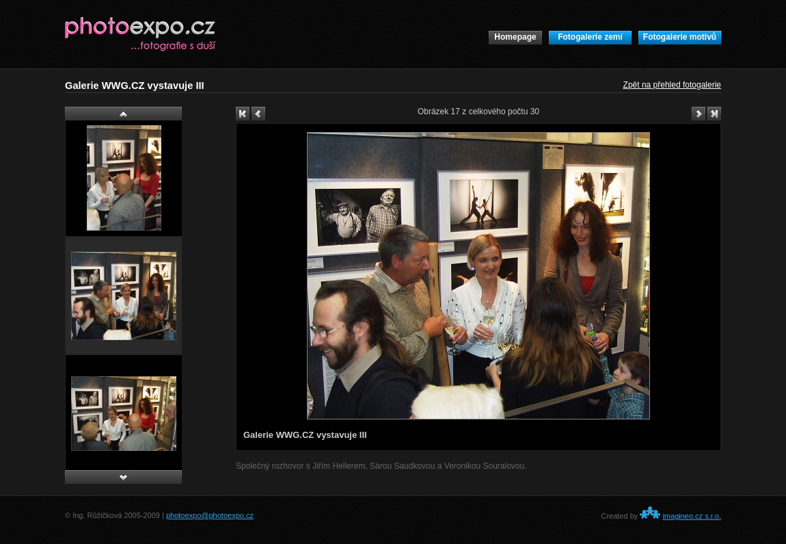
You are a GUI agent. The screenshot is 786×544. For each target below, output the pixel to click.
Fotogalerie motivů (679, 37)
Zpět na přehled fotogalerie (672, 85)
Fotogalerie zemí (590, 37)
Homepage (515, 37)
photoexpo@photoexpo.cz (210, 515)
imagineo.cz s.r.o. (691, 516)
